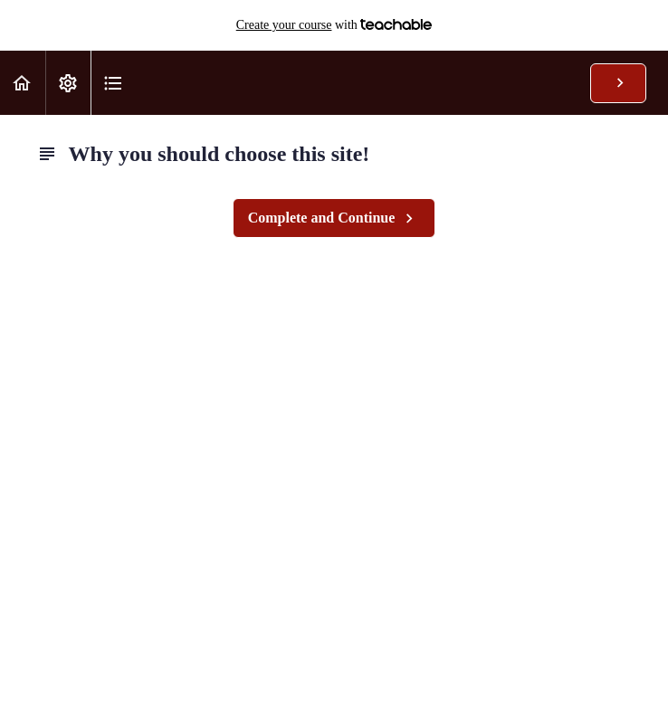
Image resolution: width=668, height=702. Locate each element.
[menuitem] (68, 83)
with (334, 25)
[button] (22, 83)
